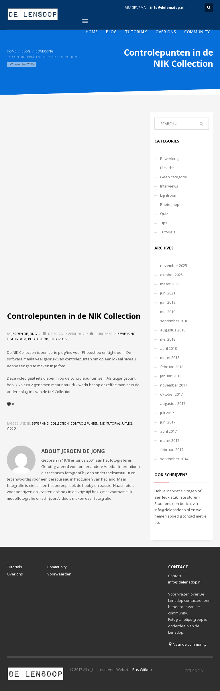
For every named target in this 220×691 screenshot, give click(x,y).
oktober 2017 (171, 394)
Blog (25, 51)
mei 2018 (167, 339)
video (11, 428)
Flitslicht (167, 167)
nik (102, 423)
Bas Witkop (142, 669)
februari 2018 (171, 366)
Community (57, 566)
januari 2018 (170, 375)
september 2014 (174, 458)
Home (11, 51)
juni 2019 (167, 302)
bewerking (40, 423)
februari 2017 (171, 449)
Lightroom (16, 339)
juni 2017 (167, 422)
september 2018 (174, 320)
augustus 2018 (172, 330)
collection (59, 423)
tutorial (113, 423)
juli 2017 (167, 412)
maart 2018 (169, 357)
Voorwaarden (59, 574)
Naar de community (187, 644)
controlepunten (84, 423)
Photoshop (38, 339)
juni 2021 (167, 293)
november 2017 (173, 385)
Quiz (164, 213)
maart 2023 (169, 283)
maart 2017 (169, 440)
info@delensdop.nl (167, 7)
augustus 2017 (172, 403)
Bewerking (45, 51)
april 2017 (168, 431)
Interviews (169, 186)
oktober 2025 (171, 274)
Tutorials (58, 339)
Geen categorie (173, 176)
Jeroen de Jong (25, 333)
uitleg (127, 423)
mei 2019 (167, 311)
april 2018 (168, 348)
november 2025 (173, 265)
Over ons (15, 574)
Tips (163, 222)
